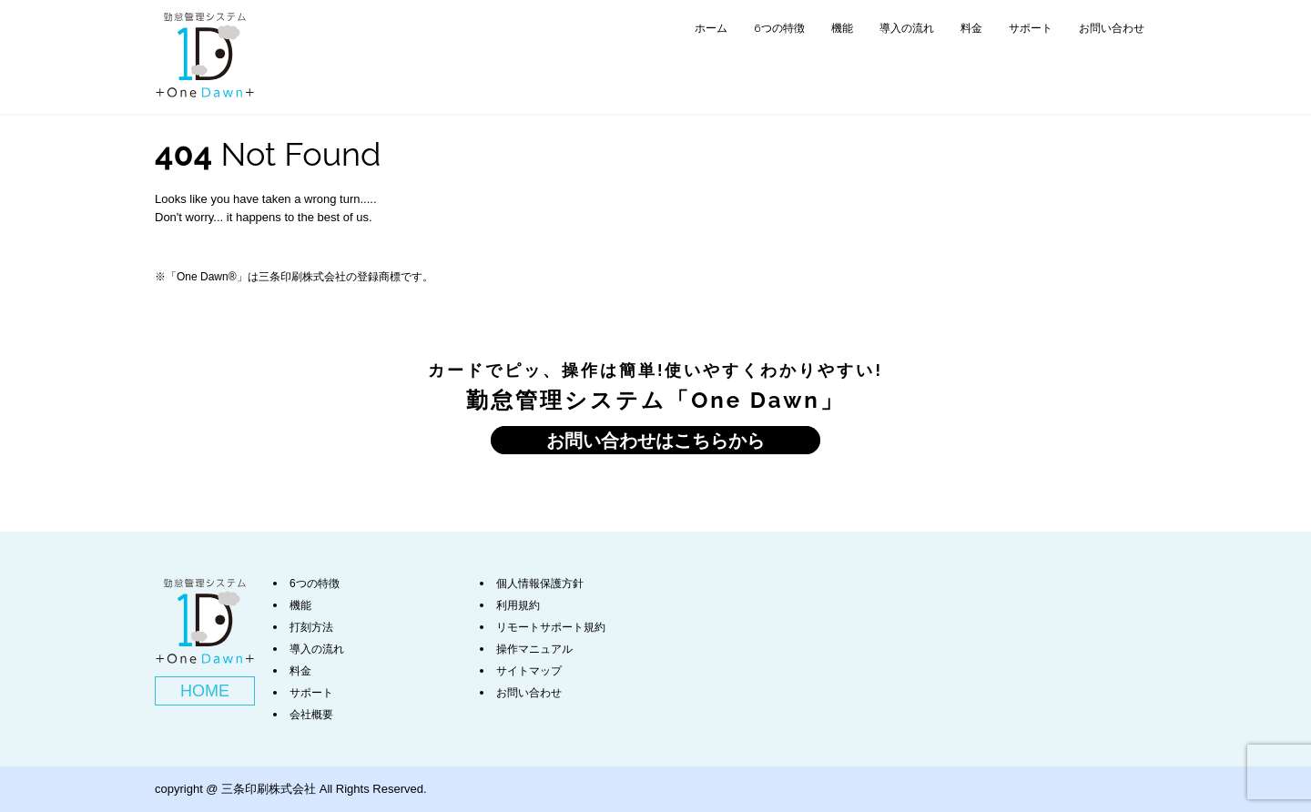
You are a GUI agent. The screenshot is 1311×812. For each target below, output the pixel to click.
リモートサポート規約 (550, 627)
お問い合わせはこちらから (655, 440)
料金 (971, 28)
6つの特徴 (779, 28)
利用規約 (518, 605)
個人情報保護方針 (540, 583)
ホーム (711, 28)
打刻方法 (311, 627)
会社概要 (311, 714)
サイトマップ (529, 671)
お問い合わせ (1111, 28)
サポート (1030, 28)
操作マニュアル (534, 649)
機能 (842, 28)
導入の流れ (906, 28)
